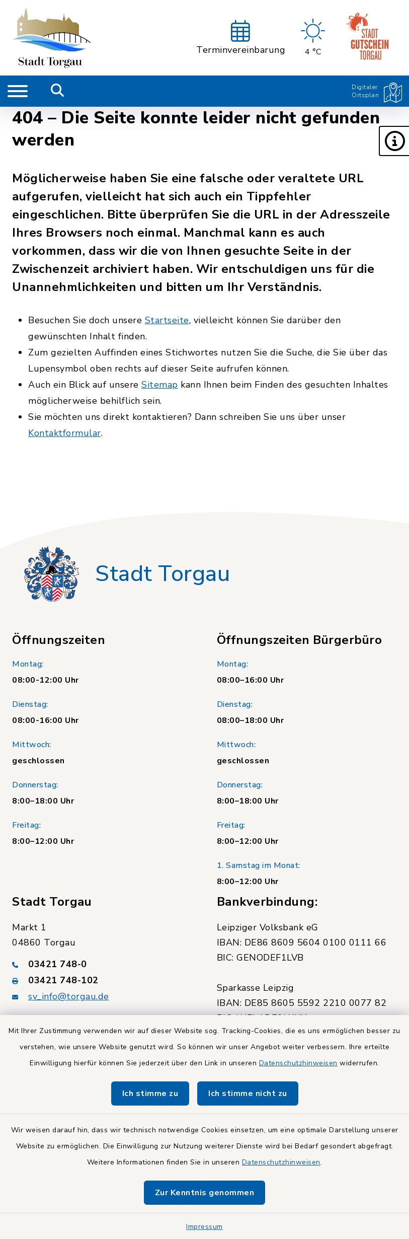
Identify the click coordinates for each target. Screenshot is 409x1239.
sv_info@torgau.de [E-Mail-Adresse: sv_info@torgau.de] (68, 996)
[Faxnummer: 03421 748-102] (102, 980)
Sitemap (159, 385)
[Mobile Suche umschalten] (57, 91)
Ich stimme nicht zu (247, 1093)
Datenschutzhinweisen (298, 1063)
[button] (394, 141)
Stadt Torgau (162, 574)
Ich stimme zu (150, 1093)
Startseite (167, 320)
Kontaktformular (64, 433)
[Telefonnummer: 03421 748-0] (102, 964)
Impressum (204, 1226)
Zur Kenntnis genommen (205, 1192)
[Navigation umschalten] (17, 91)
